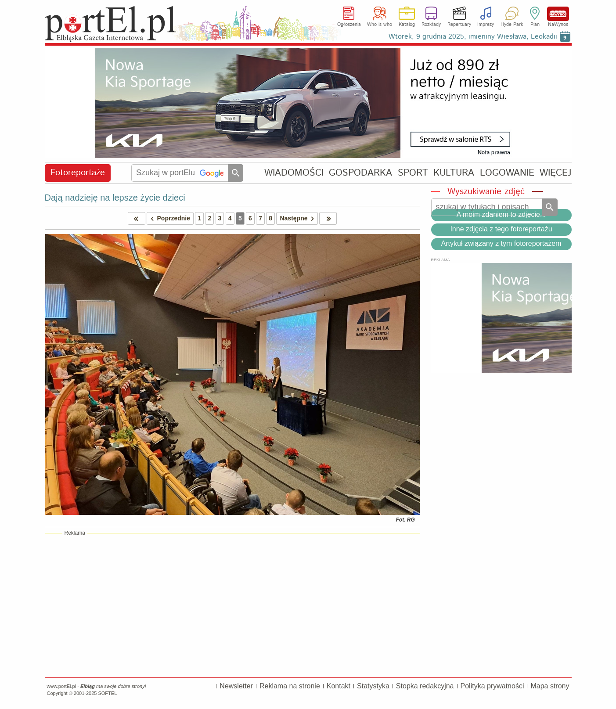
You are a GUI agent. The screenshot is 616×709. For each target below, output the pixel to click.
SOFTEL (107, 693)
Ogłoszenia (349, 24)
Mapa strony (549, 686)
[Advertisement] (232, 604)
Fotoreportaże (77, 172)
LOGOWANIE (507, 173)
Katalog (407, 24)
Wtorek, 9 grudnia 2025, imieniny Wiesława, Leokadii (473, 37)
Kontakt (338, 686)
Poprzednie (168, 218)
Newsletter (236, 686)
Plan (535, 24)
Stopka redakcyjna (425, 686)
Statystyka (373, 686)
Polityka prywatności (492, 686)
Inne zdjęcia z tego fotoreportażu (501, 229)
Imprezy (485, 24)
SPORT (413, 173)
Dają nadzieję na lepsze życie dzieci (115, 197)
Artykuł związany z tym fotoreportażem (501, 243)
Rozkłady (431, 24)
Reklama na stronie (289, 686)
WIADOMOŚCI (294, 173)
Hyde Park (512, 24)
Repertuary (459, 24)
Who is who (379, 24)
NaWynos (558, 14)
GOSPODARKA (360, 173)
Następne (298, 218)
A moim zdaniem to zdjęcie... (501, 214)
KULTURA (453, 173)
